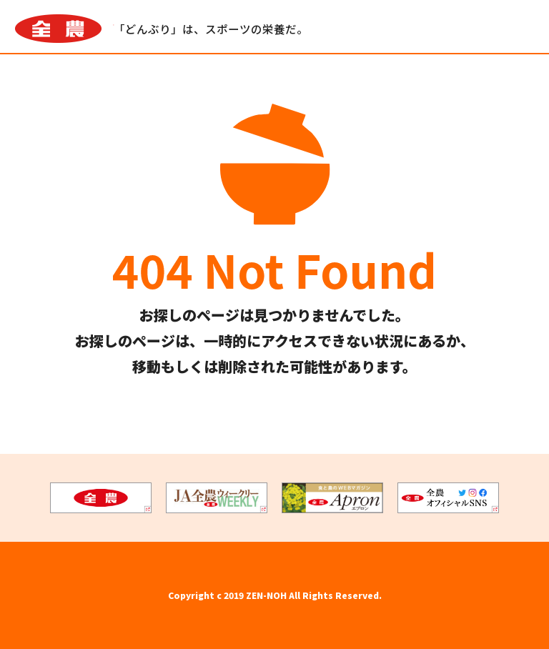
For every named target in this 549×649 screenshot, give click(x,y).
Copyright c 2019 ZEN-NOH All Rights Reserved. (275, 595)
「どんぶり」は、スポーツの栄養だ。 (211, 29)
